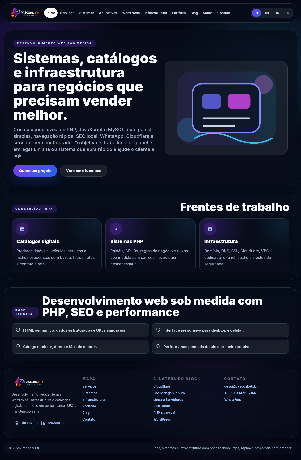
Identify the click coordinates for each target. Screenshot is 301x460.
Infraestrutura (156, 13)
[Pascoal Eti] (25, 13)
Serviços (67, 13)
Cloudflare (161, 386)
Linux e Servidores (168, 399)
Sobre (207, 13)
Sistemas (86, 13)
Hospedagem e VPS (169, 393)
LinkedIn (50, 423)
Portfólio (179, 13)
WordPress (131, 13)
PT (256, 13)
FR (287, 13)
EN (267, 13)
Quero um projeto (35, 170)
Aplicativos (108, 13)
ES (277, 13)
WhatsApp (232, 399)
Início (51, 13)
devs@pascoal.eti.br (241, 386)
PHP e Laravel (164, 413)
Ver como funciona (83, 170)
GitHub (23, 423)
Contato (223, 13)
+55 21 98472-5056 (240, 393)
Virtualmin (161, 406)
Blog (194, 13)
